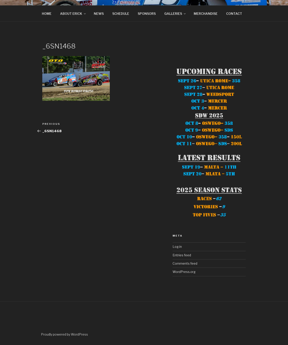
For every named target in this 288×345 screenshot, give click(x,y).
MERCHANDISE (206, 13)
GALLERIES (175, 13)
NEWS (99, 13)
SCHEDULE (120, 13)
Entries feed (182, 255)
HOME (47, 13)
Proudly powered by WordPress (64, 334)
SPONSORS (147, 13)
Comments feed (185, 263)
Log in (177, 246)
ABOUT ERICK (73, 13)
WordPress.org (184, 272)
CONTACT (234, 13)
